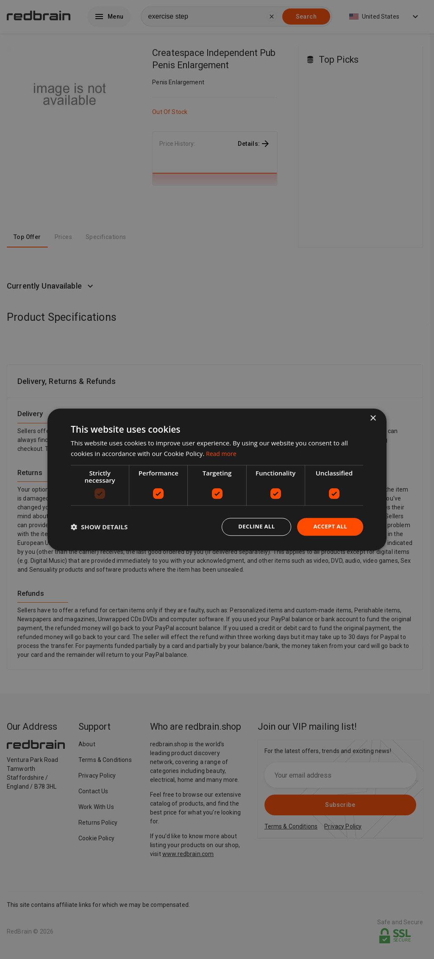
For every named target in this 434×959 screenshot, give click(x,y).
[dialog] (217, 479)
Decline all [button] (252, 527)
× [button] (373, 417)
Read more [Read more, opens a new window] (222, 452)
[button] (99, 527)
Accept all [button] (329, 527)
